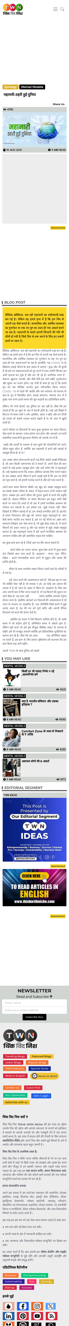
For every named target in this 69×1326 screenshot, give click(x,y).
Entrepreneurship (34, 1275)
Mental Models (32, 87)
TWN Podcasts (14, 1068)
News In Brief (44, 1076)
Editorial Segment (24, 788)
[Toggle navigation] (55, 9)
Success (27, 1287)
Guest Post (33, 1087)
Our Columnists (15, 1095)
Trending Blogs (15, 1056)
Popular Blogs (37, 1062)
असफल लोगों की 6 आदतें (35, 761)
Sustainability (13, 1281)
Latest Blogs (13, 1062)
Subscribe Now (34, 1017)
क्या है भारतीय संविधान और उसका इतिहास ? (40, 703)
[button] (62, 9)
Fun (31, 1281)
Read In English (15, 1075)
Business (10, 1275)
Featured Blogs (41, 1056)
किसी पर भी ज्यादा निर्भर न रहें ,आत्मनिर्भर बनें (38, 673)
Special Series (39, 1068)
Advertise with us (16, 1102)
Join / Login (41, 1095)
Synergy (10, 87)
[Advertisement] (34, 52)
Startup (9, 1287)
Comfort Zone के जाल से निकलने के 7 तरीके (42, 733)
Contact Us (12, 1087)
